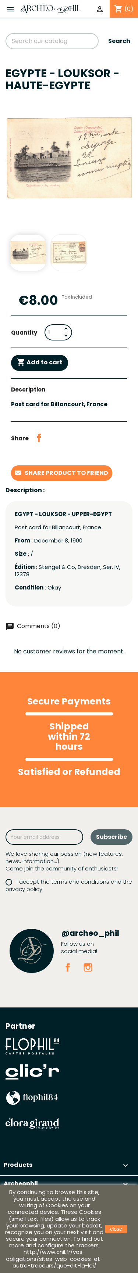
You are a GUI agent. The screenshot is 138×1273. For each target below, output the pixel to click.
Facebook (68, 967)
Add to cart (40, 362)
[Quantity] (53, 332)
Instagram (88, 967)
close (116, 1229)
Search (119, 41)
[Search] (52, 41)
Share (39, 437)
